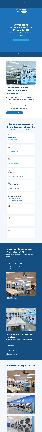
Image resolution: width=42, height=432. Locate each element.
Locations (24, 11)
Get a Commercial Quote (20, 40)
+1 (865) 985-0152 (21, 3)
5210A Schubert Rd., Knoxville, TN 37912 (21, 2)
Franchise (18, 11)
